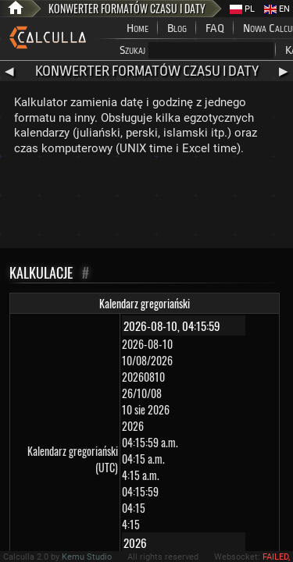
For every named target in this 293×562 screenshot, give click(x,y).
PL (242, 9)
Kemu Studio (87, 557)
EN (277, 9)
